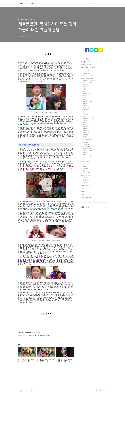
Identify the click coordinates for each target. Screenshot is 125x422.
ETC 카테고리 (87, 159)
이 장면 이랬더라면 (88, 75)
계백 (85, 126)
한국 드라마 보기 (88, 83)
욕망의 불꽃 (86, 135)
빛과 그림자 (86, 110)
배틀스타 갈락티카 (88, 148)
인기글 (87, 207)
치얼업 (83, 194)
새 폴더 (84, 192)
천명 (85, 103)
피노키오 (85, 95)
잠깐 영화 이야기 (86, 186)
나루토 (85, 164)
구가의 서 (86, 99)
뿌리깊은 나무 (87, 131)
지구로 (85, 170)
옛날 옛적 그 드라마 (88, 116)
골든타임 (86, 108)
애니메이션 (85, 162)
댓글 (19, 392)
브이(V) (85, 153)
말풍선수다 (86, 180)
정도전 (85, 87)
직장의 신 (86, 97)
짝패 (85, 112)
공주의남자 (86, 124)
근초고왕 (86, 133)
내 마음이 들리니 (88, 137)
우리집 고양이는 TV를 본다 (27, 4)
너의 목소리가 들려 (88, 101)
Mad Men (86, 144)
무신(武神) (86, 114)
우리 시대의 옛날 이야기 (88, 68)
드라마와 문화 (86, 65)
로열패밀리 (86, 120)
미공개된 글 (86, 155)
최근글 (82, 207)
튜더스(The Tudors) (89, 150)
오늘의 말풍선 (86, 175)
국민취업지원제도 (86, 189)
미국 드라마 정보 (88, 142)
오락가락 (86, 73)
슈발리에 (85, 166)
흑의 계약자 (86, 168)
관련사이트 (98, 415)
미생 (85, 91)
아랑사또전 (86, 93)
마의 (85, 105)
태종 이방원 (86, 85)
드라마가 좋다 (86, 59)
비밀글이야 (84, 183)
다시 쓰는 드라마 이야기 (89, 80)
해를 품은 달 (87, 128)
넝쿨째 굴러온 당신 (88, 118)
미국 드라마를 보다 (87, 140)
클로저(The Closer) (88, 146)
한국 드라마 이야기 (87, 78)
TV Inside (85, 71)
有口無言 (86, 178)
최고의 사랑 (86, 122)
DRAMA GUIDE (87, 157)
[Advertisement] (46, 331)
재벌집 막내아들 (86, 197)
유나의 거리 (86, 89)
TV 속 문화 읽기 (86, 62)
